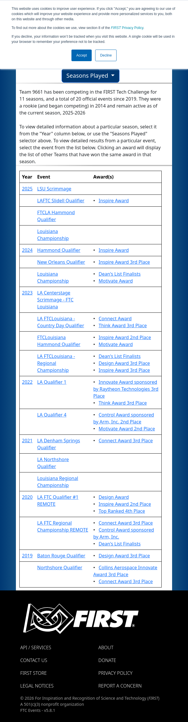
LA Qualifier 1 (52, 382)
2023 (27, 293)
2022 (27, 382)
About (105, 647)
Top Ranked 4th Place (122, 511)
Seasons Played (88, 75)
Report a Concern (120, 686)
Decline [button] (106, 55)
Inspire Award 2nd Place (125, 337)
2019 (27, 555)
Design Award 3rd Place (124, 363)
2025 (27, 188)
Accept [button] (81, 55)
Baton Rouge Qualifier (61, 555)
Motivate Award (116, 281)
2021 (27, 440)
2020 (27, 497)
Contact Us (33, 660)
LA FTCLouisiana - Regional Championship (56, 363)
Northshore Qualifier (59, 567)
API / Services (35, 647)
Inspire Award (114, 200)
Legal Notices (37, 686)
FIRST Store (33, 673)
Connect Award (115, 318)
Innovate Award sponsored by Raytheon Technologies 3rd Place (125, 389)
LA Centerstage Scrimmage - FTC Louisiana (55, 300)
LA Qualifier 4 (52, 415)
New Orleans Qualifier (61, 262)
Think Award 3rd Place (123, 325)
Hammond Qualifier (58, 250)
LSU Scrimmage (54, 188)
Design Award (114, 497)
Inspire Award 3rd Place (124, 262)
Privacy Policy (127, 28)
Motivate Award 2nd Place (127, 428)
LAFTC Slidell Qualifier (60, 200)
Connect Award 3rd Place (126, 440)
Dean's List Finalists (120, 274)
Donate (107, 660)
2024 (27, 250)
